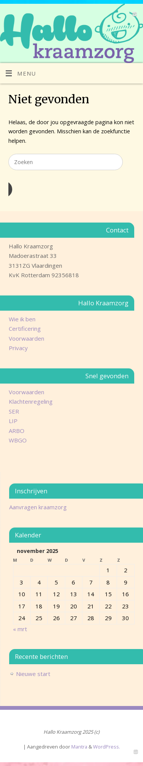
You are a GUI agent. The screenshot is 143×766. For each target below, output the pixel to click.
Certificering (25, 328)
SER (14, 411)
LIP (13, 421)
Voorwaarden (26, 338)
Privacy (18, 348)
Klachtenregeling (31, 401)
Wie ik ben (22, 319)
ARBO (16, 430)
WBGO (18, 440)
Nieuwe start (33, 674)
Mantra (79, 746)
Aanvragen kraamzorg (38, 507)
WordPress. (106, 746)
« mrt (20, 629)
